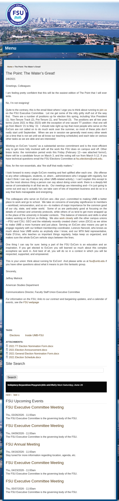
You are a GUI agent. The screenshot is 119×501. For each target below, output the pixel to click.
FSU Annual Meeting (23, 444)
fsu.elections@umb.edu (89, 158)
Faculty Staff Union (24, 32)
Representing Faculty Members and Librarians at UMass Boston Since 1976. (54, 38)
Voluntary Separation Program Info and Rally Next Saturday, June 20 (45, 385)
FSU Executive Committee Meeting (35, 407)
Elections (15, 335)
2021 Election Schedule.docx (25, 357)
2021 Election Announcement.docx (28, 350)
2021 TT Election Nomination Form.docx (31, 346)
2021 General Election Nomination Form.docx (34, 353)
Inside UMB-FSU (34, 335)
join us (103, 110)
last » (16, 394)
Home (9, 67)
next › (9, 394)
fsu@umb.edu (97, 261)
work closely (66, 218)
